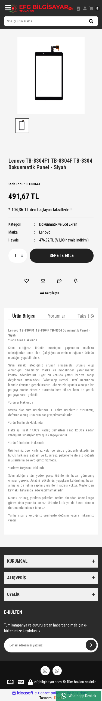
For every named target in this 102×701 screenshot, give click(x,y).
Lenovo (45, 232)
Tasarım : (51, 698)
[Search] (51, 21)
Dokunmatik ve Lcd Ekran (58, 224)
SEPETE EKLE (62, 255)
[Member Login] (84, 8)
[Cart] (94, 8)
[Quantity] (17, 256)
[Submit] (91, 645)
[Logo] (38, 8)
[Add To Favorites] (26, 280)
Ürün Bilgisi (24, 316)
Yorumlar (56, 316)
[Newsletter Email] (51, 645)
